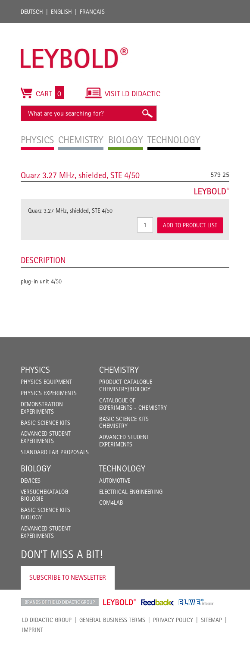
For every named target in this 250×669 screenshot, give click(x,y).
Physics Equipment (46, 381)
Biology (36, 468)
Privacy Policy (173, 619)
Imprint (32, 629)
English (61, 11)
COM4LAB (111, 502)
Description (43, 260)
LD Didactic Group (47, 619)
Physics (35, 369)
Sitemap (211, 619)
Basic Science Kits (45, 422)
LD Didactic (60, 602)
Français (92, 11)
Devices (31, 480)
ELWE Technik (196, 602)
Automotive (114, 480)
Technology (122, 468)
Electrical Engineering (130, 491)
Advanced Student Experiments (46, 437)
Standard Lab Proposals (55, 452)
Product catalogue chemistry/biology (125, 385)
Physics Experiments (49, 392)
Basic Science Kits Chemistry (124, 422)
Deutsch (32, 11)
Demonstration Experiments (42, 408)
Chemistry (119, 369)
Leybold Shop (120, 602)
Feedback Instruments (157, 602)
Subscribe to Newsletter (67, 577)
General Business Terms (112, 619)
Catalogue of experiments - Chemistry (133, 404)
